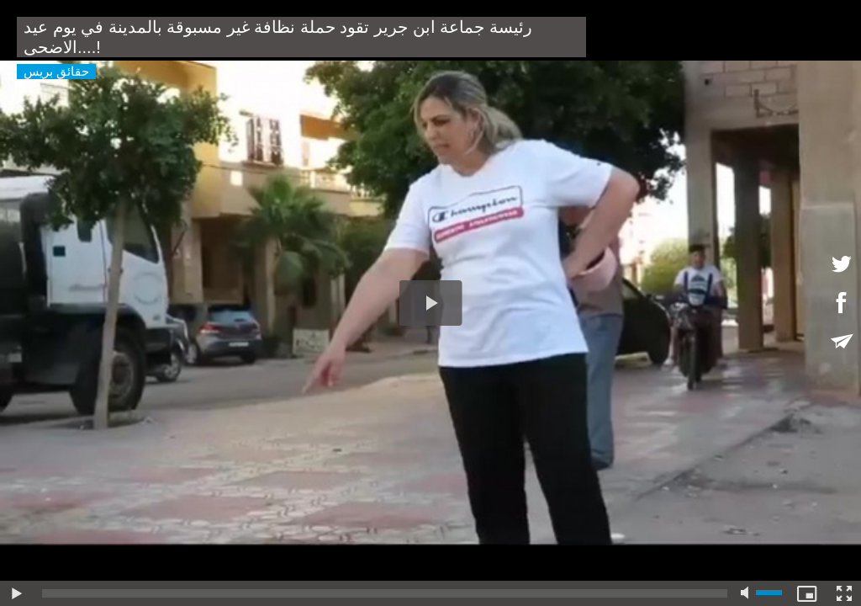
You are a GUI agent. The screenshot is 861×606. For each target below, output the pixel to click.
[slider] (384, 593)
